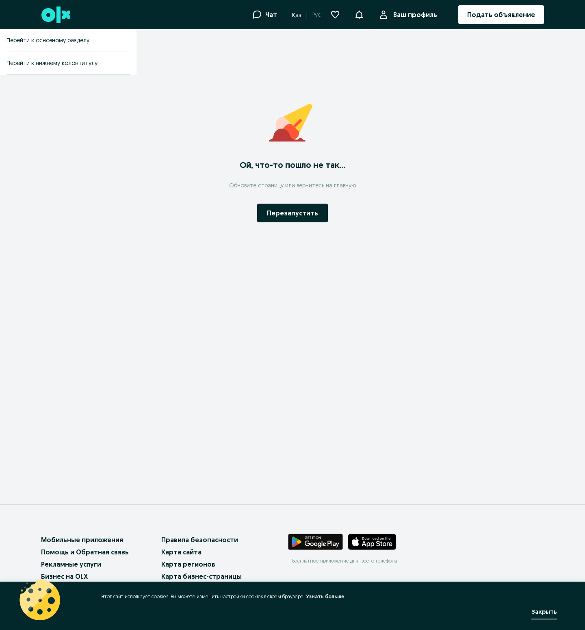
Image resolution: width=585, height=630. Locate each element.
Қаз (296, 15)
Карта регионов (188, 564)
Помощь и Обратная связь (85, 552)
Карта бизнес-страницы (201, 576)
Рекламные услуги (71, 564)
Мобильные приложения (82, 540)
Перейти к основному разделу (47, 40)
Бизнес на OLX (64, 576)
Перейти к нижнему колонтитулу (52, 63)
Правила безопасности (199, 540)
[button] (359, 14)
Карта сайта (181, 552)
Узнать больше (325, 596)
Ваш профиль (413, 15)
